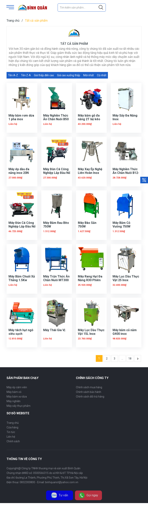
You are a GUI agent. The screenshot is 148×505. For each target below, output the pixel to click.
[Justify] (101, 7)
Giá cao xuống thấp (68, 75)
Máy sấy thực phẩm (18, 405)
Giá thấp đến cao (44, 75)
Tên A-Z (13, 75)
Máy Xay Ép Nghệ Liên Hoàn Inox (90, 171)
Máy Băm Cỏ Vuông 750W (121, 224)
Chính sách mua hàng (89, 387)
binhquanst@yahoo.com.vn (61, 482)
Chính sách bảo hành (88, 391)
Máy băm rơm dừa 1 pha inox (21, 117)
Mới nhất (88, 75)
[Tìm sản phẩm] (82, 7)
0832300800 (27, 482)
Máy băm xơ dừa (17, 396)
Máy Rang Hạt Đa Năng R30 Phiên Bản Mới (90, 280)
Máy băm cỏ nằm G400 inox (125, 332)
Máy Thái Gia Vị (54, 330)
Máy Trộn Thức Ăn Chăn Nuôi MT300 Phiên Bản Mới (56, 280)
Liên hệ (11, 436)
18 (129, 358)
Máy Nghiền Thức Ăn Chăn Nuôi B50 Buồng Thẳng (56, 119)
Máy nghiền (13, 401)
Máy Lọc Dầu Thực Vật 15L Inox (91, 332)
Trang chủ (13, 422)
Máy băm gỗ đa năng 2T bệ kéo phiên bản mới (89, 119)
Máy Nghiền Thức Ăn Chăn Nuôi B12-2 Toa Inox (126, 172)
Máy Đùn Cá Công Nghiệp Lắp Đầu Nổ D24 (21, 226)
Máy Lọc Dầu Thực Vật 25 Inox (126, 278)
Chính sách (13, 441)
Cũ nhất (101, 75)
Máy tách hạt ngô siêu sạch (20, 332)
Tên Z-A (26, 75)
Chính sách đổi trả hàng (90, 396)
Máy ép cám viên (17, 387)
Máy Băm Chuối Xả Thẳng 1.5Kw (21, 278)
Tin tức (11, 432)
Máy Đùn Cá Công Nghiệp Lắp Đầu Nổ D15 (56, 172)
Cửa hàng (12, 427)
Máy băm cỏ (14, 391)
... (122, 358)
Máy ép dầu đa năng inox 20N (18, 171)
